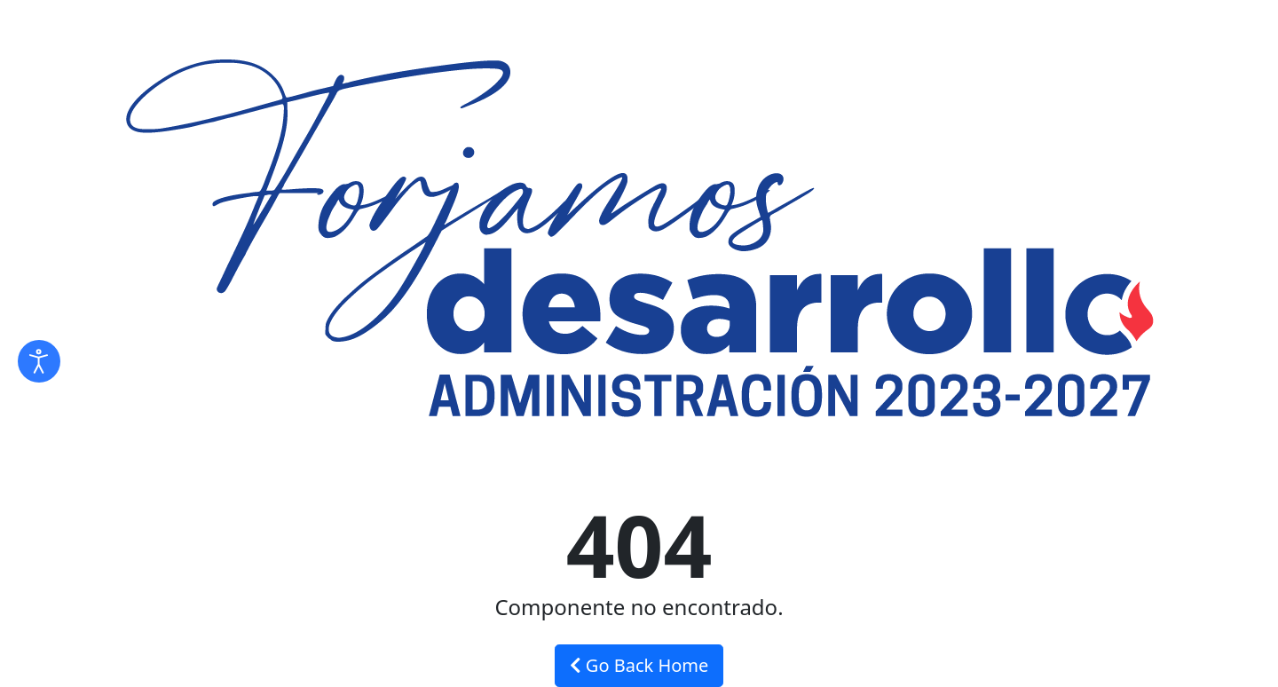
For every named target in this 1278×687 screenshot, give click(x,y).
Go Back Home (639, 665)
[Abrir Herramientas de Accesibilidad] (39, 361)
